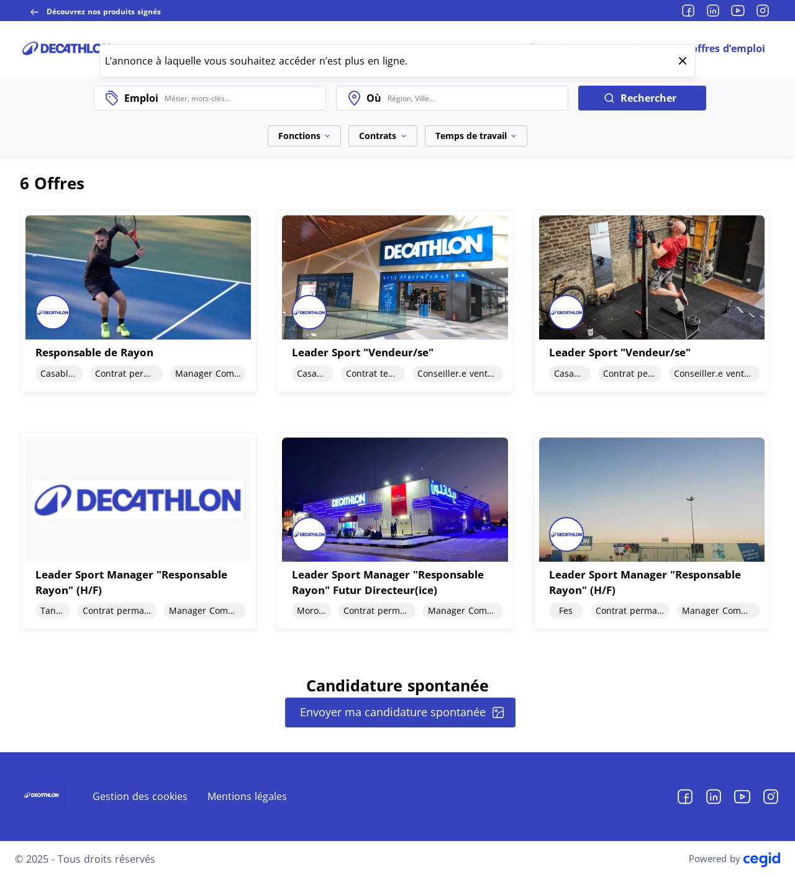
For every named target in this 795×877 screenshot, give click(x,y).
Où (373, 98)
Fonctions (304, 136)
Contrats (382, 136)
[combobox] (241, 98)
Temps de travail (476, 136)
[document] (138, 301)
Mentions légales (247, 796)
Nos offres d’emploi (717, 48)
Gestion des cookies (140, 796)
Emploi (141, 98)
